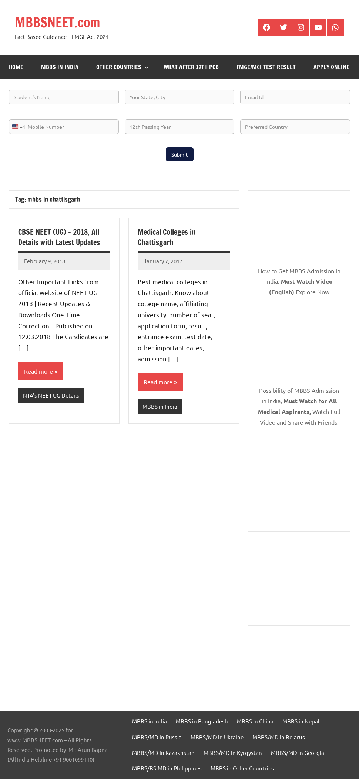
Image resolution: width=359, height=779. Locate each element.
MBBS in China (255, 721)
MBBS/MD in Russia (157, 736)
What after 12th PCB (191, 67)
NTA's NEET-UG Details (51, 395)
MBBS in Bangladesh (202, 721)
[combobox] (17, 127)
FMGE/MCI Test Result (266, 67)
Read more (38, 371)
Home (16, 67)
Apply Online (331, 67)
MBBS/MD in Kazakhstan (163, 752)
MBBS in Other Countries (242, 768)
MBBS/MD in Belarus (278, 736)
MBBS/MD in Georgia (297, 752)
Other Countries (122, 67)
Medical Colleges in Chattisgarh (167, 237)
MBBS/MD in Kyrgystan (233, 752)
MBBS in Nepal (300, 721)
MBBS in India (59, 67)
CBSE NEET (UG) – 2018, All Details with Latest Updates (59, 237)
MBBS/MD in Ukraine (217, 736)
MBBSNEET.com (57, 22)
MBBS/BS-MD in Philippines (167, 768)
